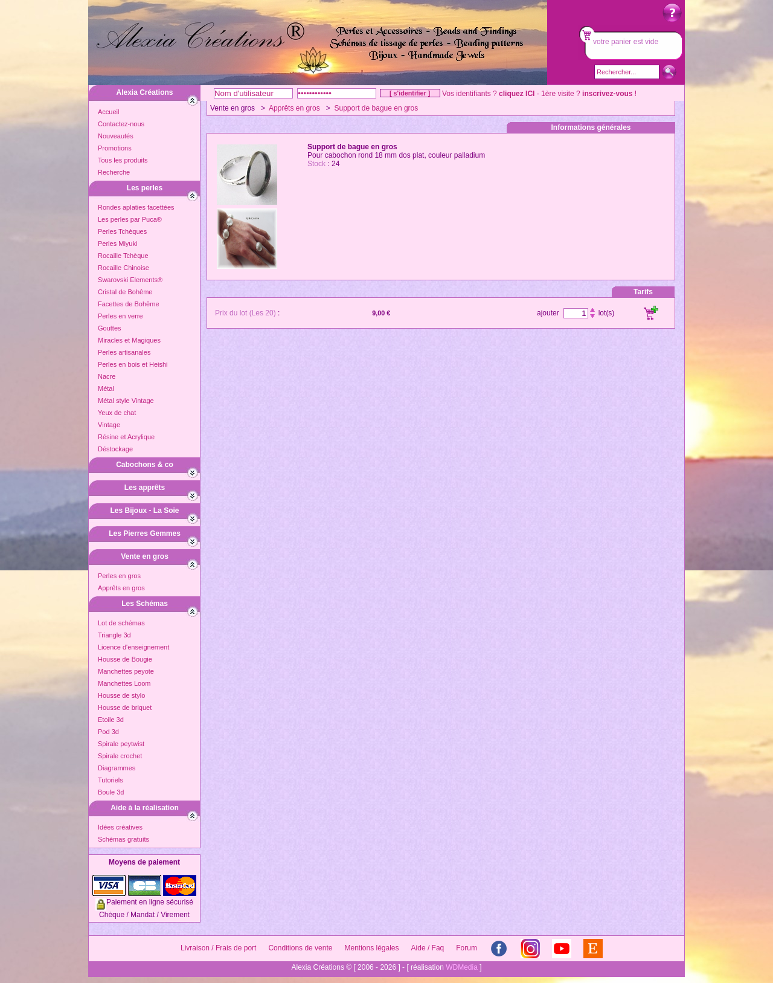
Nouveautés (115, 136)
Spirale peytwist (121, 743)
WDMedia (462, 967)
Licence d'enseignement (133, 647)
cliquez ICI (516, 93)
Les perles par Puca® (130, 219)
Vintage (109, 424)
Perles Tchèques (122, 231)
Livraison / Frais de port (218, 948)
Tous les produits (123, 160)
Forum (466, 948)
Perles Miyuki (117, 243)
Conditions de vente (300, 948)
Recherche (114, 172)
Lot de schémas (121, 623)
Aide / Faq (427, 948)
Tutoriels (110, 780)
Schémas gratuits (123, 839)
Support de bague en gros (376, 108)
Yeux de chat (117, 412)
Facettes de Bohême (128, 304)
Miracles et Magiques (129, 340)
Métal (106, 388)
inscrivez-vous (607, 93)
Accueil (108, 111)
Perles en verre (120, 316)
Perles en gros (119, 575)
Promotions (115, 148)
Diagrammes (116, 768)
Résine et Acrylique (126, 436)
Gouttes (109, 328)
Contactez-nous (121, 123)
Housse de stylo (121, 695)
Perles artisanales (124, 352)
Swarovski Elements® (130, 279)
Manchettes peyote (126, 671)
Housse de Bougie (125, 659)
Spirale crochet (120, 755)
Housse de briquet (125, 707)
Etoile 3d (111, 719)
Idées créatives (120, 827)
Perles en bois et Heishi (133, 364)
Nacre (106, 376)
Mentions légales (371, 948)
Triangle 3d (114, 635)
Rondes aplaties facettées (136, 207)
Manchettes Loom (124, 683)
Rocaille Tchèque (123, 255)
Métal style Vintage (126, 400)
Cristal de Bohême (125, 291)
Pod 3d (108, 731)
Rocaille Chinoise (123, 267)
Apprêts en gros (121, 587)
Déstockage (115, 449)
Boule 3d (111, 792)
